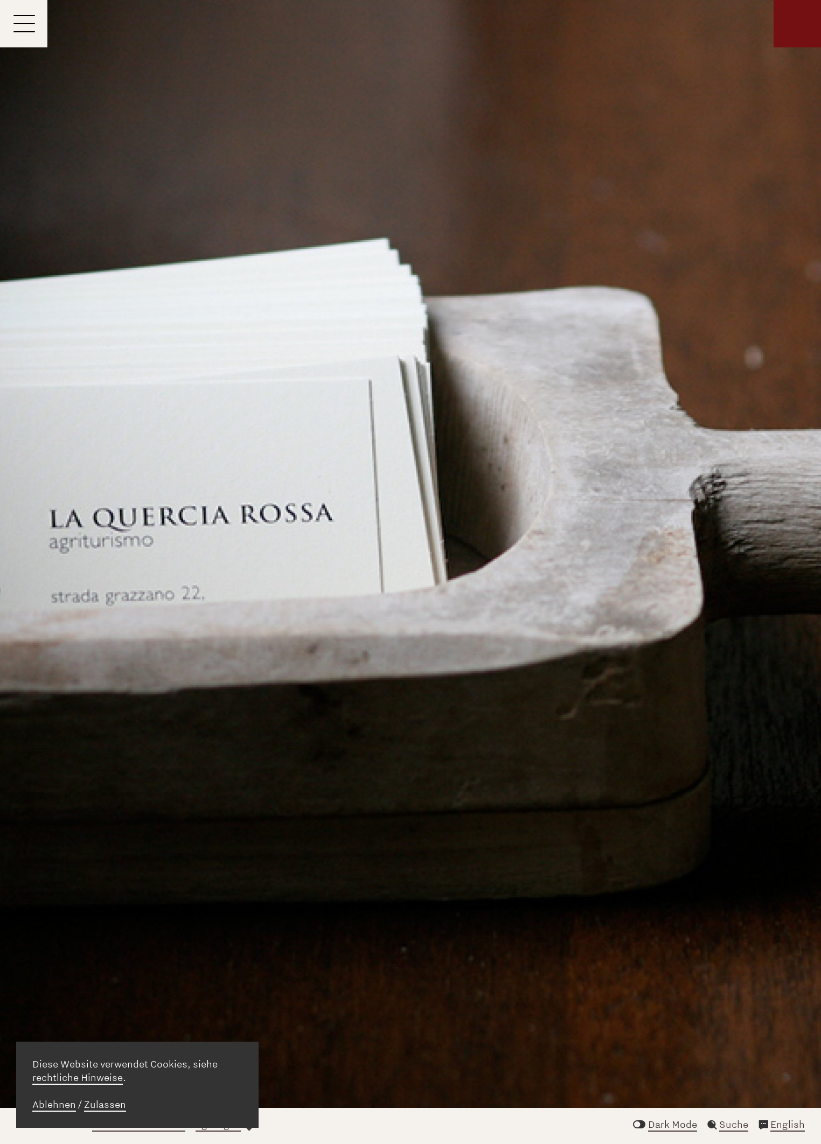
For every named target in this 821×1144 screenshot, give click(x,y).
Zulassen (105, 1105)
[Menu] (23, 23)
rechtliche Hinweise (77, 1078)
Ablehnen (54, 1105)
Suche (733, 1125)
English (787, 1125)
